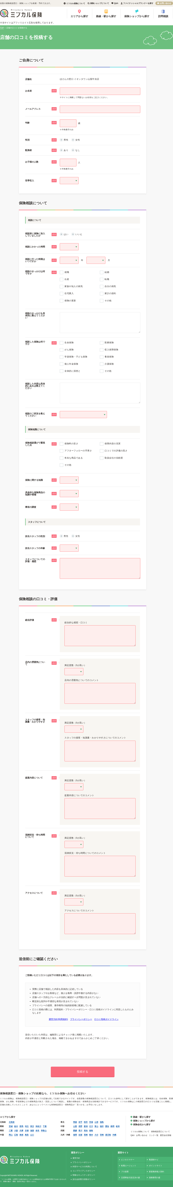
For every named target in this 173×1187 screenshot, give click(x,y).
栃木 (16, 1126)
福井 (102, 1126)
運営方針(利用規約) (58, 1019)
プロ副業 (125, 1172)
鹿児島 (108, 1135)
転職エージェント (128, 1166)
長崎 (86, 1135)
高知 (86, 1130)
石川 (91, 1126)
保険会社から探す (142, 1124)
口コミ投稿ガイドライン (106, 1019)
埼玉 (27, 1126)
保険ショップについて (99, 3)
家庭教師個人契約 (156, 1172)
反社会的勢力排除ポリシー (84, 1179)
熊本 (91, 1135)
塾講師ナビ (153, 1160)
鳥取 (27, 1135)
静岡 (112, 1126)
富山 (96, 1126)
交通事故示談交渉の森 (130, 1177)
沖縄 (114, 1135)
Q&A (116, 3)
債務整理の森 (154, 1177)
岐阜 (118, 1126)
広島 (16, 1135)
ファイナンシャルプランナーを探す (138, 3)
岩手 (80, 1122)
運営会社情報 (165, 1135)
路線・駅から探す (106, 16)
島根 (21, 1135)
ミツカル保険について (75, 3)
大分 (96, 1135)
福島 (102, 1122)
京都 (27, 1130)
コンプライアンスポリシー (84, 1171)
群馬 (21, 1126)
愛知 (107, 1126)
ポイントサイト (155, 1166)
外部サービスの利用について (85, 1166)
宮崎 (102, 1135)
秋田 (86, 1122)
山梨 (75, 1126)
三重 (11, 1130)
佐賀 (80, 1135)
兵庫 (21, 1130)
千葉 (45, 1126)
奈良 (37, 1130)
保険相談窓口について (160, 1131)
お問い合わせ (165, 3)
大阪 (16, 1130)
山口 (32, 1135)
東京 (32, 1126)
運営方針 (76, 1158)
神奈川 (38, 1126)
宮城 (91, 1122)
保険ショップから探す (136, 16)
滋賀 (32, 1130)
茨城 (11, 1126)
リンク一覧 (153, 1135)
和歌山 (44, 1130)
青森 (75, 1122)
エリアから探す (79, 16)
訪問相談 (163, 16)
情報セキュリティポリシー (84, 1175)
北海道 (11, 1122)
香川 (80, 1130)
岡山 (11, 1135)
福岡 (75, 1135)
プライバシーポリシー (81, 1019)
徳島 (91, 1130)
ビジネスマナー (127, 1160)
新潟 (86, 1126)
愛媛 (75, 1130)
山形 (96, 1122)
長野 (80, 1126)
